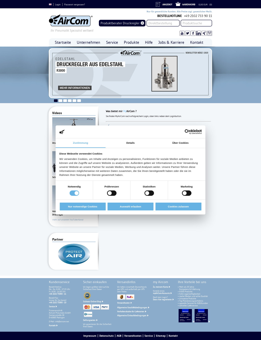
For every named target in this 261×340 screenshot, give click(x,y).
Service (52, 306)
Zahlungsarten (89, 320)
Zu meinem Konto (160, 287)
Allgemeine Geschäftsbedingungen (132, 307)
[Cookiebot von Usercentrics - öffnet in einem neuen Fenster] (187, 131)
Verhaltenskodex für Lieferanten (130, 311)
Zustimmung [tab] (80, 142)
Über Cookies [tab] (180, 142)
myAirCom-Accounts (161, 293)
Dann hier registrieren (162, 299)
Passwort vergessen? (74, 4)
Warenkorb (188, 4)
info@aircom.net (62, 321)
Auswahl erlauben (130, 206)
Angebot (167, 4)
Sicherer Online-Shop (92, 301)
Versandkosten (123, 303)
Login (58, 4)
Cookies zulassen (178, 206)
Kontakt (52, 325)
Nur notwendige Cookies (82, 206)
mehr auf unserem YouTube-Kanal (67, 219)
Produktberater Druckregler (120, 23)
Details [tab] (130, 142)
